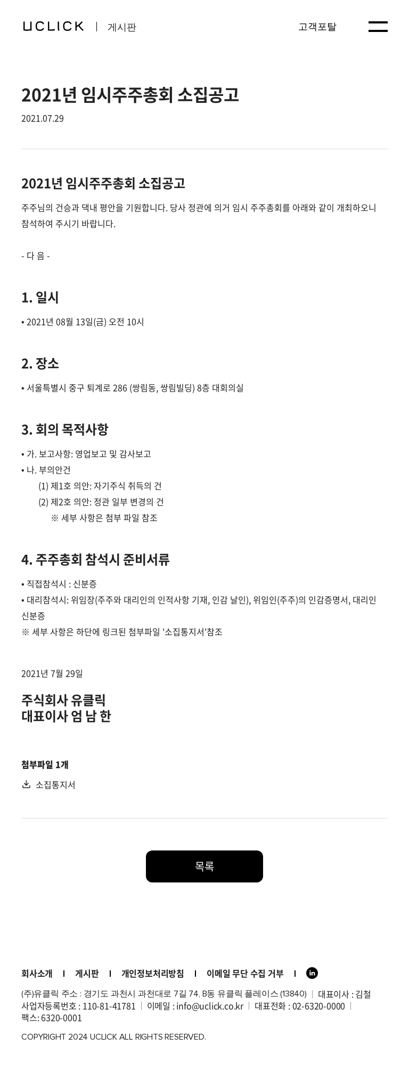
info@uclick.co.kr (209, 1005)
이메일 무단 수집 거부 (245, 973)
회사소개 (37, 973)
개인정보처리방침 (152, 973)
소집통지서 (56, 784)
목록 (204, 866)
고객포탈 (317, 26)
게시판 (87, 973)
